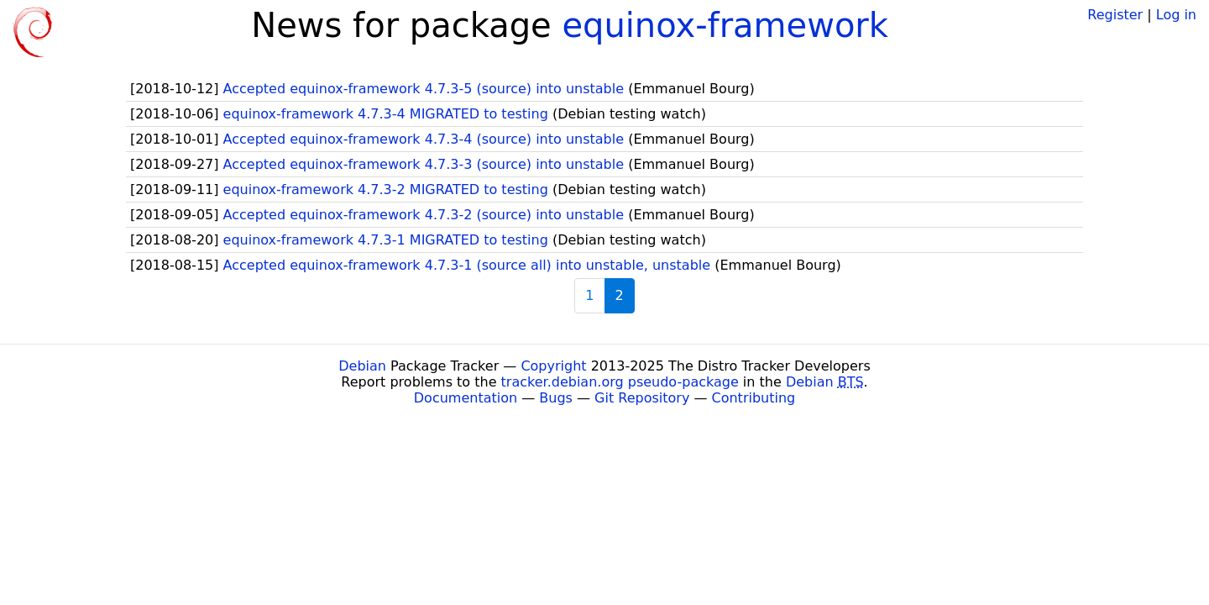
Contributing (754, 398)
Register (1115, 15)
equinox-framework (725, 25)
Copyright (553, 366)
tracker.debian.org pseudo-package (620, 382)
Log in (1176, 15)
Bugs (556, 398)
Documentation (465, 398)
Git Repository (641, 398)
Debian (362, 366)
